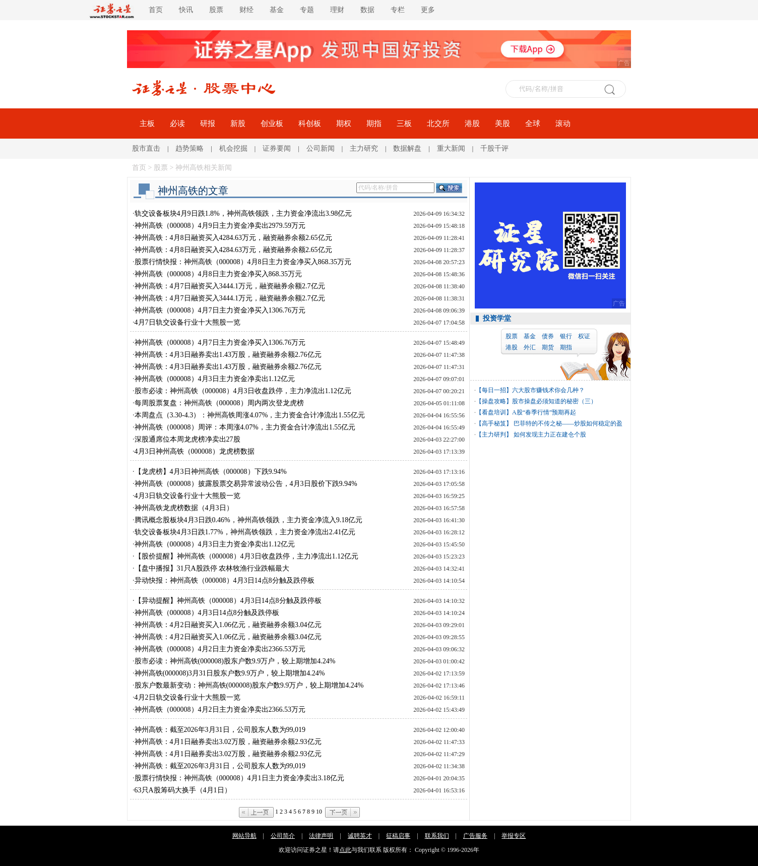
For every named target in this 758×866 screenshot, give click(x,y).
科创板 (309, 123)
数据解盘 (407, 148)
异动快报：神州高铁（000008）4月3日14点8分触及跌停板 (224, 580)
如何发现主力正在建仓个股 (549, 434)
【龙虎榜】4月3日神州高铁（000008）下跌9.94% (211, 471)
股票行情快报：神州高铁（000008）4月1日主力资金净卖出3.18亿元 (240, 778)
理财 (337, 10)
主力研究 (364, 148)
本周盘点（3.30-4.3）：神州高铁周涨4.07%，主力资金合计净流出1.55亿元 (250, 415)
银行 (566, 336)
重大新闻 (451, 148)
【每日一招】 (494, 390)
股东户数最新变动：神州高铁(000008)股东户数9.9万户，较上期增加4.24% (249, 685)
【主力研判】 (494, 434)
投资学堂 (497, 318)
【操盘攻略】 (494, 401)
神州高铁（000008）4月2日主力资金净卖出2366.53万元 (220, 649)
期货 (548, 347)
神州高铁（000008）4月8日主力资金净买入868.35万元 (218, 274)
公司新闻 (320, 148)
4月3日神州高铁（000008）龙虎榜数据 (195, 451)
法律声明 (321, 835)
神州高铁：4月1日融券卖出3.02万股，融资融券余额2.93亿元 (228, 742)
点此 (345, 849)
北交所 (438, 123)
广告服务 (475, 835)
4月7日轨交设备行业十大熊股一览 (187, 322)
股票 (216, 10)
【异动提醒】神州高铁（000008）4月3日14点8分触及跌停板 (228, 600)
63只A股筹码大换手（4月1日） (183, 790)
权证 (584, 336)
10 (319, 811)
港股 (472, 123)
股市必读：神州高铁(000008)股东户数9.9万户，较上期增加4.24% (235, 661)
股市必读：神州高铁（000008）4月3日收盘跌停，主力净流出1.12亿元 (243, 391)
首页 (156, 10)
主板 (147, 123)
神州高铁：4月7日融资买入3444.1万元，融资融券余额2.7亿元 (230, 286)
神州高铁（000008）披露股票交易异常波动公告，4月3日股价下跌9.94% (246, 483)
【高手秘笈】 (494, 423)
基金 (277, 10)
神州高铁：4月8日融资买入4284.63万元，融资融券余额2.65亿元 (233, 237)
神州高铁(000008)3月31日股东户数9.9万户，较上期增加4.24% (230, 673)
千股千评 (494, 148)
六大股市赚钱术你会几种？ (548, 390)
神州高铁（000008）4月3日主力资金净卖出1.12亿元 (215, 379)
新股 (237, 123)
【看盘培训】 (494, 412)
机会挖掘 (233, 148)
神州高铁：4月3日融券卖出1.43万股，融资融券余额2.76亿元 (228, 354)
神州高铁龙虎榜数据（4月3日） (184, 508)
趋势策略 (189, 148)
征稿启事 (398, 835)
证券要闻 (277, 148)
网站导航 (244, 835)
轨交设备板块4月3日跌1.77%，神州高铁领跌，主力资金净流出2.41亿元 (245, 532)
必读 (177, 123)
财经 (246, 10)
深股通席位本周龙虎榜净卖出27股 (187, 439)
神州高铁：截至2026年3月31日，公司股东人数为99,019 (220, 729)
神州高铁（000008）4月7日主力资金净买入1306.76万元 (220, 310)
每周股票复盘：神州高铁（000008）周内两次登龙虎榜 (219, 403)
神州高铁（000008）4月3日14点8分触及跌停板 (207, 612)
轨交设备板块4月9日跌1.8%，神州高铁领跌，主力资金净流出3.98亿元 (243, 213)
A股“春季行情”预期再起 (544, 412)
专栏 (398, 10)
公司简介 (283, 835)
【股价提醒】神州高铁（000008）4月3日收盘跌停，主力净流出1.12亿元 (247, 556)
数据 (367, 10)
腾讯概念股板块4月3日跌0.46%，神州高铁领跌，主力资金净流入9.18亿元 (249, 520)
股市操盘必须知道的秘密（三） (554, 401)
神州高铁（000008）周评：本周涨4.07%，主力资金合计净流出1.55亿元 (245, 427)
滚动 (563, 123)
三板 (404, 123)
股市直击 (146, 148)
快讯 (186, 10)
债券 (548, 336)
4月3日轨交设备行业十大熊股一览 (187, 496)
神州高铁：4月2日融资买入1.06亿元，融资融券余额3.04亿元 (228, 625)
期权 (343, 123)
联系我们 (437, 835)
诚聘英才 (360, 835)
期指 (374, 123)
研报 (207, 123)
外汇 (530, 347)
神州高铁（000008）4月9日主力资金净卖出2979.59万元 (220, 225)
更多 (428, 10)
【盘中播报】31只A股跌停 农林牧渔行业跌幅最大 (212, 568)
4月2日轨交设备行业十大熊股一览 (187, 697)
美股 (502, 123)
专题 (307, 10)
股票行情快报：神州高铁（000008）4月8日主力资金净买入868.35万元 (243, 262)
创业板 (272, 123)
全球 (532, 123)
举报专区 (513, 835)
